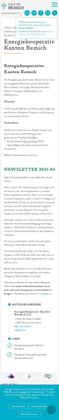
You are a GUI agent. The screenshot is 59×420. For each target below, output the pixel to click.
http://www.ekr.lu (22, 326)
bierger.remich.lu (3, 14)
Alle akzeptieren (18, 406)
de (27, 13)
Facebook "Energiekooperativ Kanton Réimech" (28, 356)
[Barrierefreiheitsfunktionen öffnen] (51, 409)
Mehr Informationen (29, 414)
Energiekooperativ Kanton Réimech (27, 347)
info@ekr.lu (45, 294)
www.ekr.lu (32, 155)
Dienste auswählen (39, 406)
